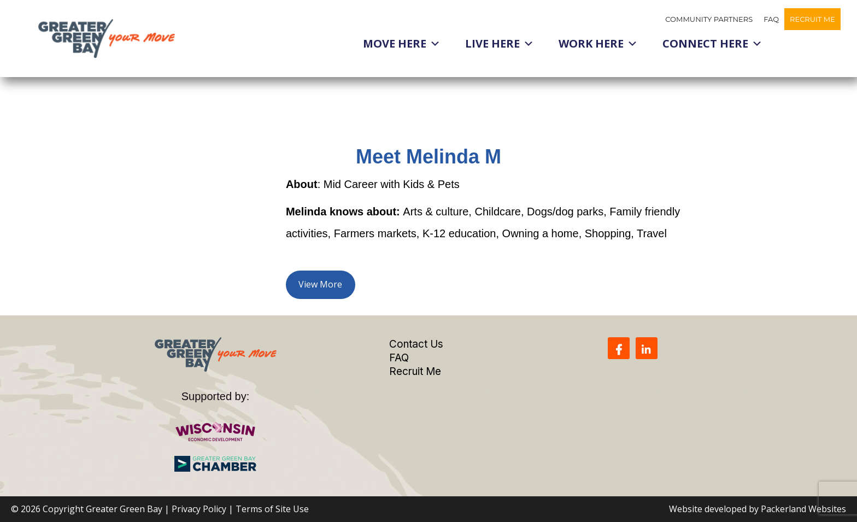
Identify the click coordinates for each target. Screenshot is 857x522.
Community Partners (709, 19)
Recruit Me (812, 19)
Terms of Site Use (272, 509)
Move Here (402, 44)
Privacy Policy (199, 509)
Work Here (598, 44)
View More (320, 284)
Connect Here (712, 44)
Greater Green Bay (124, 509)
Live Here (499, 44)
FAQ (771, 19)
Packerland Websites (803, 509)
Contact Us (416, 344)
